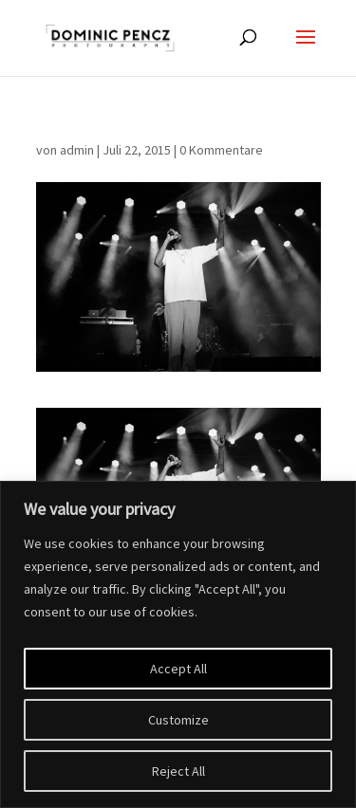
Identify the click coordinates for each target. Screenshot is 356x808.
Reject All (178, 771)
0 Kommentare (221, 149)
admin (77, 149)
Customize (178, 719)
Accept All (178, 668)
